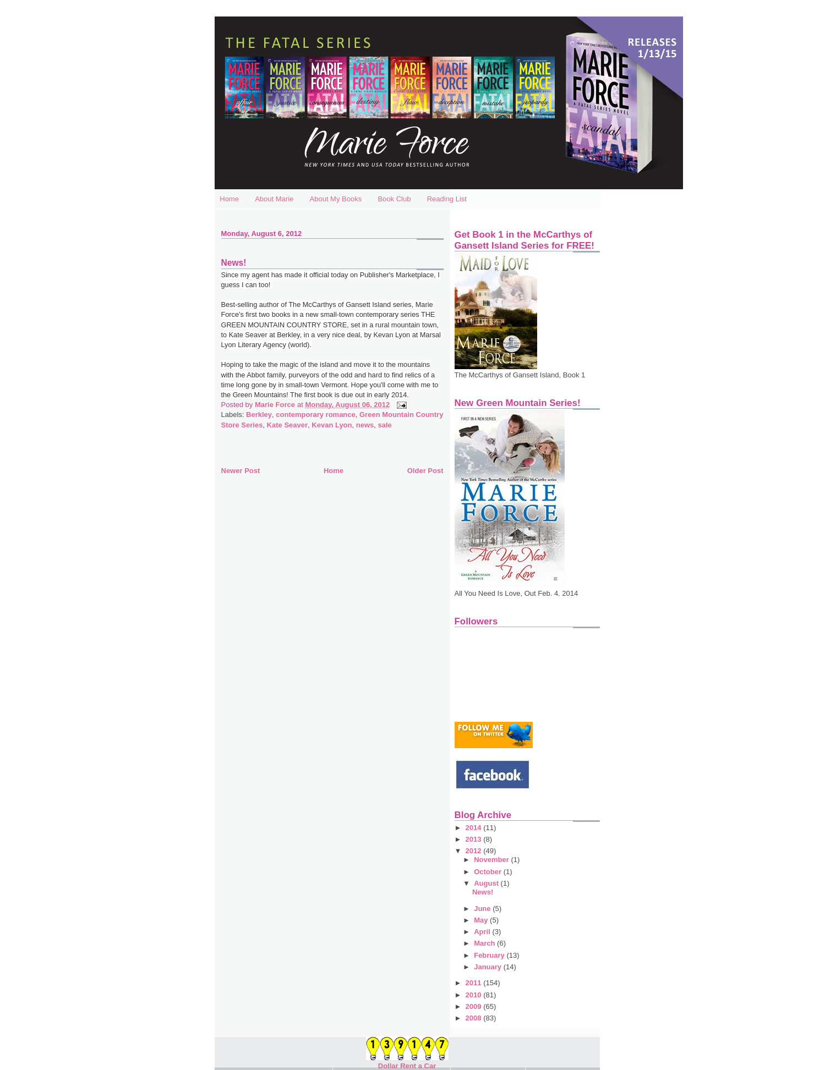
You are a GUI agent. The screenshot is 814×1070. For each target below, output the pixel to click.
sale (384, 425)
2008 (475, 1018)
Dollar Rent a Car (407, 1066)
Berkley (259, 414)
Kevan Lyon (332, 425)
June (483, 908)
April (483, 932)
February (490, 955)
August (487, 883)
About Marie (274, 199)
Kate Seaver (287, 425)
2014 (475, 828)
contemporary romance (316, 414)
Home (229, 199)
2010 (475, 995)
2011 (475, 983)
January (488, 967)
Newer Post (240, 471)
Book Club (394, 199)
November (492, 859)
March (485, 943)
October (488, 872)
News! (482, 892)
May (482, 920)
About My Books (336, 199)
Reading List (447, 199)
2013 (475, 839)
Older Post (425, 471)
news (365, 425)
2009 (475, 1006)
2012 (475, 851)
